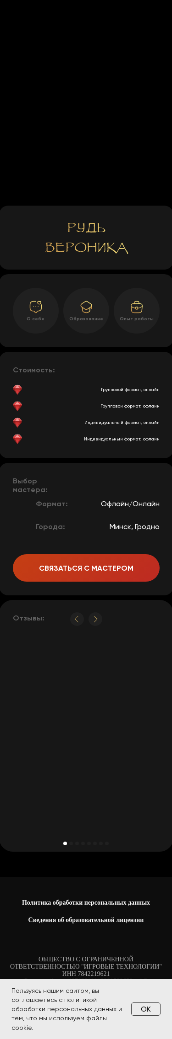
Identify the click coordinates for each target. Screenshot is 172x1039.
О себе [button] (35, 319)
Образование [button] (86, 319)
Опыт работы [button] (137, 319)
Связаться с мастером (86, 568)
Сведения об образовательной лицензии (86, 920)
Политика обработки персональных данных (86, 902)
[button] (137, 307)
